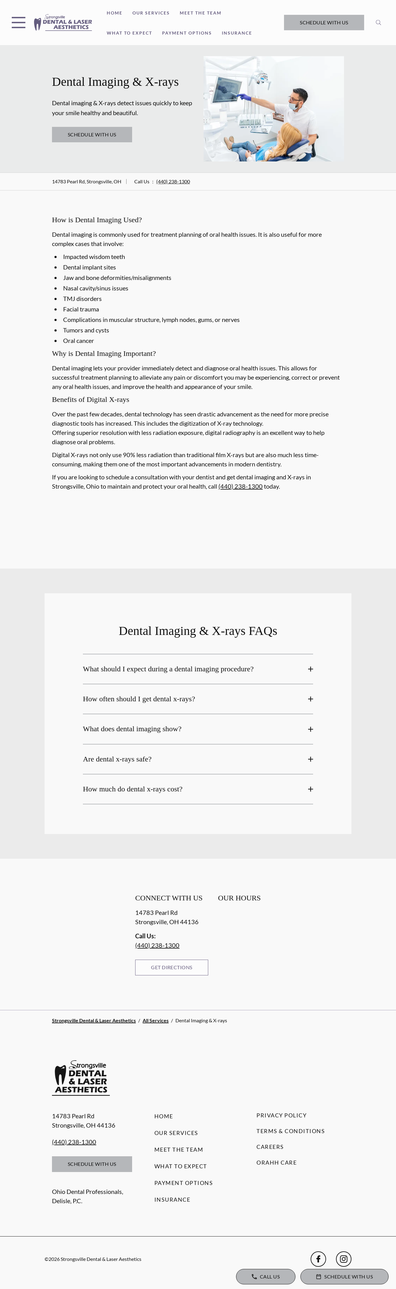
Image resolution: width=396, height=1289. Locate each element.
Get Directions (171, 967)
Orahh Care (276, 1162)
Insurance (237, 32)
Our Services (151, 12)
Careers (270, 1146)
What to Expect (129, 32)
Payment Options (187, 32)
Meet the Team (201, 12)
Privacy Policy (281, 1115)
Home (115, 12)
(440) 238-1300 (173, 181)
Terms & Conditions (290, 1131)
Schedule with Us (324, 22)
